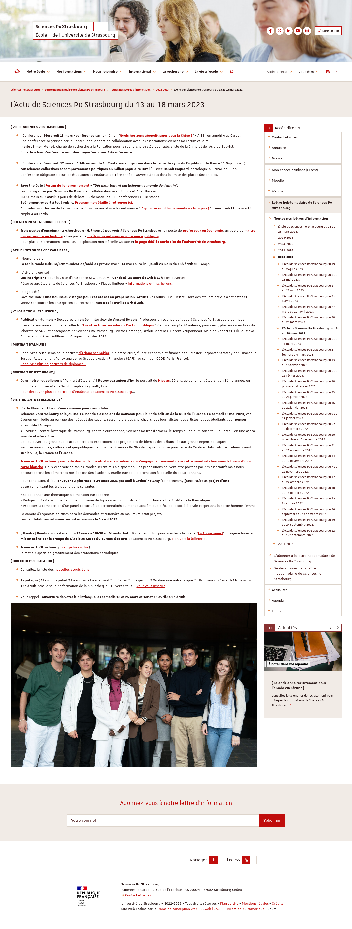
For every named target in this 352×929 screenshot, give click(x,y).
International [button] (142, 72)
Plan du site (229, 903)
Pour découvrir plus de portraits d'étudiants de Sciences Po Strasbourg (76, 391)
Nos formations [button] (71, 72)
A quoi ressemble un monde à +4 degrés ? (175, 208)
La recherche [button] (175, 72)
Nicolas (164, 380)
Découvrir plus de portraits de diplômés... (53, 364)
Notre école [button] (38, 72)
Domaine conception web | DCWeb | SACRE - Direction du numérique (211, 909)
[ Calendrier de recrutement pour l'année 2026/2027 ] (299, 685)
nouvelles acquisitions (71, 569)
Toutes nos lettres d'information (130, 89)
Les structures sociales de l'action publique (118, 325)
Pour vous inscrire (151, 586)
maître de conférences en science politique (123, 236)
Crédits (277, 903)
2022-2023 (162, 89)
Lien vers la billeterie (189, 538)
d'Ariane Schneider (94, 353)
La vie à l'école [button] (209, 72)
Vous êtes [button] (309, 72)
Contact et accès (138, 895)
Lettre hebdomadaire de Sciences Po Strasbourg (75, 89)
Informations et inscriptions (150, 283)
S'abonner (272, 820)
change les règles (74, 547)
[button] (231, 71)
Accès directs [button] (280, 72)
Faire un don (328, 31)
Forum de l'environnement (67, 185)
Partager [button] (198, 860)
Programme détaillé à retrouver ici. (104, 202)
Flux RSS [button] (232, 860)
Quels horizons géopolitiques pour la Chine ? (156, 135)
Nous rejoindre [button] (108, 72)
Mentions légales (255, 903)
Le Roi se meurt (210, 533)
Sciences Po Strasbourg (25, 89)
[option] (303, 675)
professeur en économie (203, 230)
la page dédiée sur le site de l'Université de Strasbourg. (180, 242)
